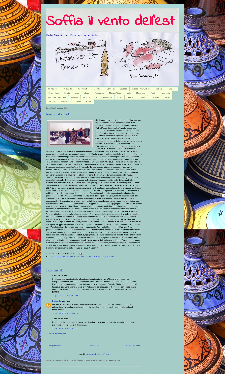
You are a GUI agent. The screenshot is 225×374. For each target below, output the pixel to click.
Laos (77, 93)
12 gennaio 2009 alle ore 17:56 (65, 296)
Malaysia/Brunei (115, 93)
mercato (72, 256)
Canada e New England (141, 89)
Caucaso (123, 89)
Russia (98, 256)
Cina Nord (159, 89)
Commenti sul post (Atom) (98, 354)
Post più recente (54, 346)
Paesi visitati (82, 89)
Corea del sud (53, 93)
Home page (52, 89)
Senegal (130, 97)
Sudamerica (154, 97)
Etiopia (67, 93)
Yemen (88, 102)
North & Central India (104, 97)
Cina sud (172, 89)
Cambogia (111, 89)
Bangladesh (96, 89)
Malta (129, 93)
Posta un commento (57, 334)
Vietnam (77, 102)
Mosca (92, 256)
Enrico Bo (56, 301)
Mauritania (166, 93)
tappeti (105, 256)
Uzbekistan (65, 102)
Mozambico (140, 93)
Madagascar (99, 93)
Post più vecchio (133, 346)
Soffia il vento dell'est (110, 21)
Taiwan (167, 97)
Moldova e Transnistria (57, 97)
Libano (86, 93)
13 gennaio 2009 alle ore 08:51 (65, 313)
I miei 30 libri (67, 89)
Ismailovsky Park (58, 114)
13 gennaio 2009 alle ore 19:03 (65, 328)
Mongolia (74, 97)
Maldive (153, 93)
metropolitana (82, 256)
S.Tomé (142, 97)
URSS (111, 256)
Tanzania (51, 102)
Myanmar (86, 97)
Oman (119, 97)
